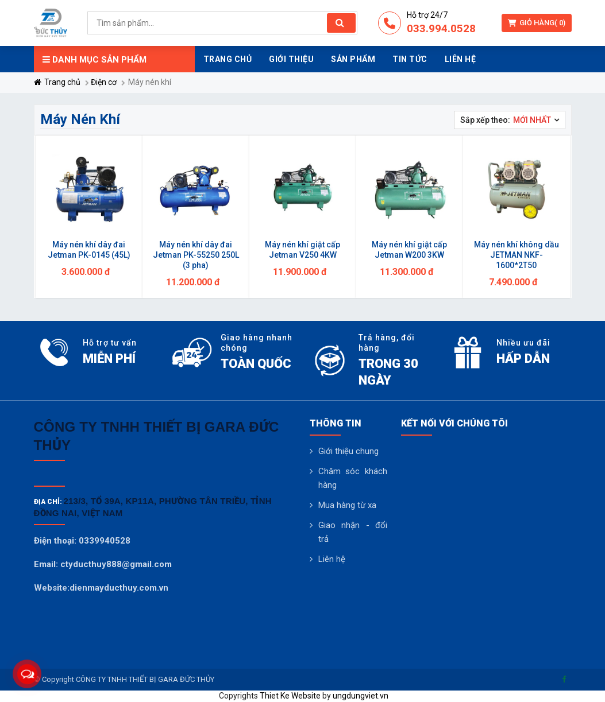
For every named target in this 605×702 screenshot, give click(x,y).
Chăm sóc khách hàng (353, 478)
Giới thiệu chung (348, 451)
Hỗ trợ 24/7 (427, 15)
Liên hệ (331, 559)
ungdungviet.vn (360, 695)
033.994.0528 (441, 28)
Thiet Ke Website (290, 695)
